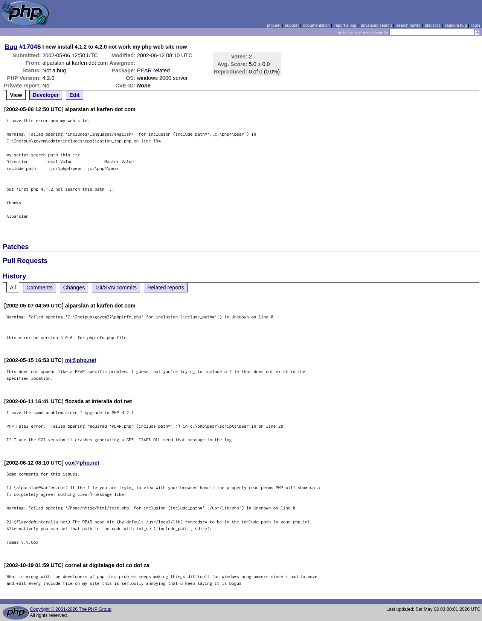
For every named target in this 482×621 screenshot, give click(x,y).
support (292, 25)
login (475, 25)
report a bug (345, 25)
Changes (74, 287)
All (13, 287)
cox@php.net (82, 463)
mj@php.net (80, 360)
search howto (408, 25)
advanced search (376, 25)
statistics (433, 25)
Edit (74, 95)
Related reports (165, 287)
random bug (456, 25)
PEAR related (153, 70)
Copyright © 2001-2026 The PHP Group (70, 609)
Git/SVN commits (116, 287)
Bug (11, 46)
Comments (39, 287)
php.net (274, 25)
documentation (316, 25)
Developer (46, 95)
